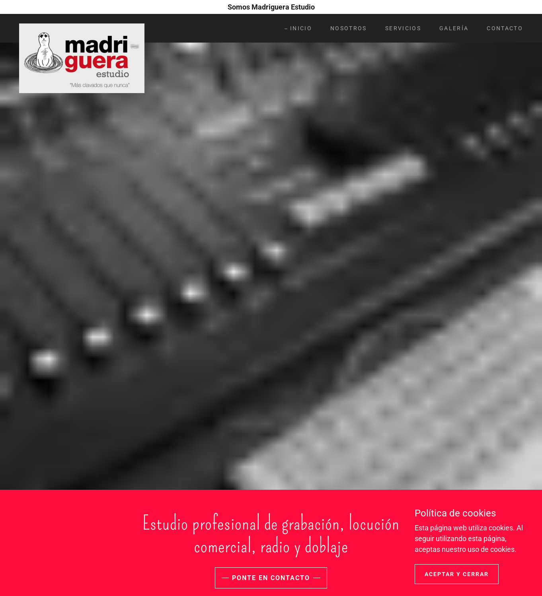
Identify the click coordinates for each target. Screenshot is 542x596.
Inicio (301, 28)
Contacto (505, 28)
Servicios (403, 28)
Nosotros (348, 28)
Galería (453, 28)
